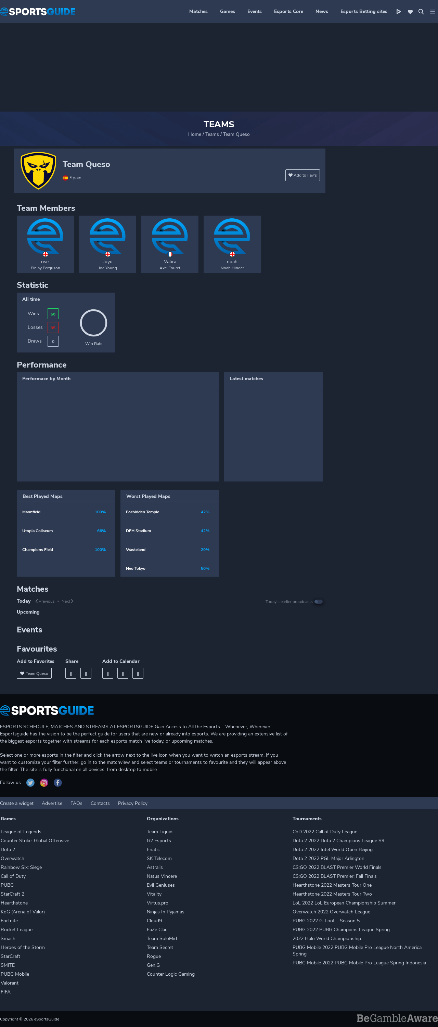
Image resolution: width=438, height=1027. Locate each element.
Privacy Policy (132, 803)
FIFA (6, 992)
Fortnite (9, 920)
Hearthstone (14, 903)
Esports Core (288, 11)
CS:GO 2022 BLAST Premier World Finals (337, 867)
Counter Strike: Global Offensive (35, 840)
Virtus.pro (157, 903)
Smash (8, 938)
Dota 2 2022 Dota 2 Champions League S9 (338, 840)
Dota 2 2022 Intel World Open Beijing (333, 849)
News (321, 11)
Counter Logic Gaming (171, 974)
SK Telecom (159, 858)
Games (227, 11)
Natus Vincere (162, 876)
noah (232, 261)
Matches (198, 11)
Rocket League (17, 929)
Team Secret (160, 947)
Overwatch (12, 858)
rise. (45, 261)
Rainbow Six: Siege (21, 867)
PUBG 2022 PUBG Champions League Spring (341, 929)
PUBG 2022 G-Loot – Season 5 (326, 920)
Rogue (154, 956)
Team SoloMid (162, 938)
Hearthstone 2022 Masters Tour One (332, 885)
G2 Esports (159, 840)
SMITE (8, 965)
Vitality (154, 894)
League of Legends (21, 832)
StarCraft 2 (12, 894)
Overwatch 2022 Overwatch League (331, 912)
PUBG (7, 885)
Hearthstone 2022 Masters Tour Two (332, 894)
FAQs (76, 803)
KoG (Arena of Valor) (23, 912)
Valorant (9, 983)
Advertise (52, 803)
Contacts (100, 803)
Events (254, 11)
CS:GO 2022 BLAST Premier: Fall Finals (335, 876)
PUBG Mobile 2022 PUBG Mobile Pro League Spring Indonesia (359, 963)
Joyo (108, 261)
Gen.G (153, 965)
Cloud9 (154, 920)
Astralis (155, 867)
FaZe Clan (157, 929)
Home (194, 134)
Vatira (170, 261)
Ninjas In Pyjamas (165, 912)
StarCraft (10, 956)
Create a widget (17, 803)
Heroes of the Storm (23, 947)
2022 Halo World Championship (327, 938)
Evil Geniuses (161, 885)
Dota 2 (8, 849)
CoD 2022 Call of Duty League (325, 832)
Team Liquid (159, 832)
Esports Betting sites (363, 11)
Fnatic (153, 849)
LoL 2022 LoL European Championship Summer (344, 903)
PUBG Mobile (15, 974)
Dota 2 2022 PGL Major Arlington (328, 858)
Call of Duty (13, 876)
